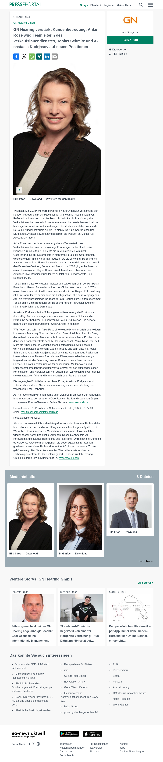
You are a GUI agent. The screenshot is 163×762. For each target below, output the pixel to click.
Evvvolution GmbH (74, 680)
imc (66, 669)
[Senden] (55, 56)
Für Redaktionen (99, 742)
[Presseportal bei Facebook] (28, 743)
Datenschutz (67, 750)
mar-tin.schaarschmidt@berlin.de (39, 412)
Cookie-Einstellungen (132, 750)
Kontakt (124, 742)
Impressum (66, 742)
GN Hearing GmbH (24, 22)
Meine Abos (124, 5)
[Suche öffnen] (141, 5)
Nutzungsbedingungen (72, 746)
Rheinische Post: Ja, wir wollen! (33, 709)
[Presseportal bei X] (32, 743)
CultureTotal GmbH (75, 674)
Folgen (130, 40)
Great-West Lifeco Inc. (76, 686)
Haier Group (71, 705)
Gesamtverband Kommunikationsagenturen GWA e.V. (79, 696)
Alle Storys (130, 32)
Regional (108, 5)
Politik (116, 663)
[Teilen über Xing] (39, 56)
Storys (84, 5)
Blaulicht (95, 5)
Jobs (122, 746)
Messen (117, 680)
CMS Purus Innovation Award (129, 692)
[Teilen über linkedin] (47, 56)
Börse (116, 674)
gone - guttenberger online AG (81, 711)
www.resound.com (78, 402)
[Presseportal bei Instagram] (37, 742)
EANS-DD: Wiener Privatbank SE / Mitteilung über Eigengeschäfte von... (32, 699)
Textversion (96, 746)
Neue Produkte (121, 697)
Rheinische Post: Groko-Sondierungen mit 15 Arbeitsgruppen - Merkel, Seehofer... (32, 686)
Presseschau (120, 669)
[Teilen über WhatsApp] (32, 56)
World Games (121, 703)
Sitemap (94, 750)
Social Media (67, 754)
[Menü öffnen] (150, 5)
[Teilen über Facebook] (16, 56)
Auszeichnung (121, 686)
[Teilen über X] (24, 56)
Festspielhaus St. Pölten (78, 663)
